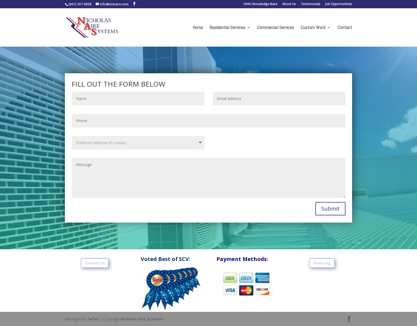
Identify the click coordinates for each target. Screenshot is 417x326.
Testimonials (310, 4)
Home (198, 28)
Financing (322, 263)
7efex (93, 318)
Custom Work (313, 28)
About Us (289, 4)
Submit (330, 208)
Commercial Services (275, 28)
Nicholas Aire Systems (141, 318)
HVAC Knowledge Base (260, 4)
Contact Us (95, 263)
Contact (344, 28)
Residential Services (227, 28)
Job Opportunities (338, 4)
